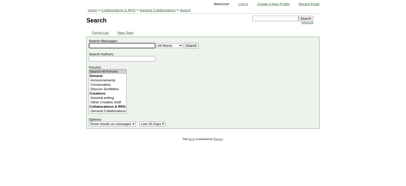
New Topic (126, 33)
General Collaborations (158, 10)
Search (185, 10)
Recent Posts (309, 4)
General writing (107, 98)
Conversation (107, 85)
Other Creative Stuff (107, 102)
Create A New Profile (273, 4)
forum (191, 139)
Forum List (100, 33)
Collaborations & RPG (118, 10)
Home (92, 10)
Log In (243, 4)
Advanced (307, 22)
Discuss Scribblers (107, 89)
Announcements (107, 80)
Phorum (218, 139)
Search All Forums (107, 71)
